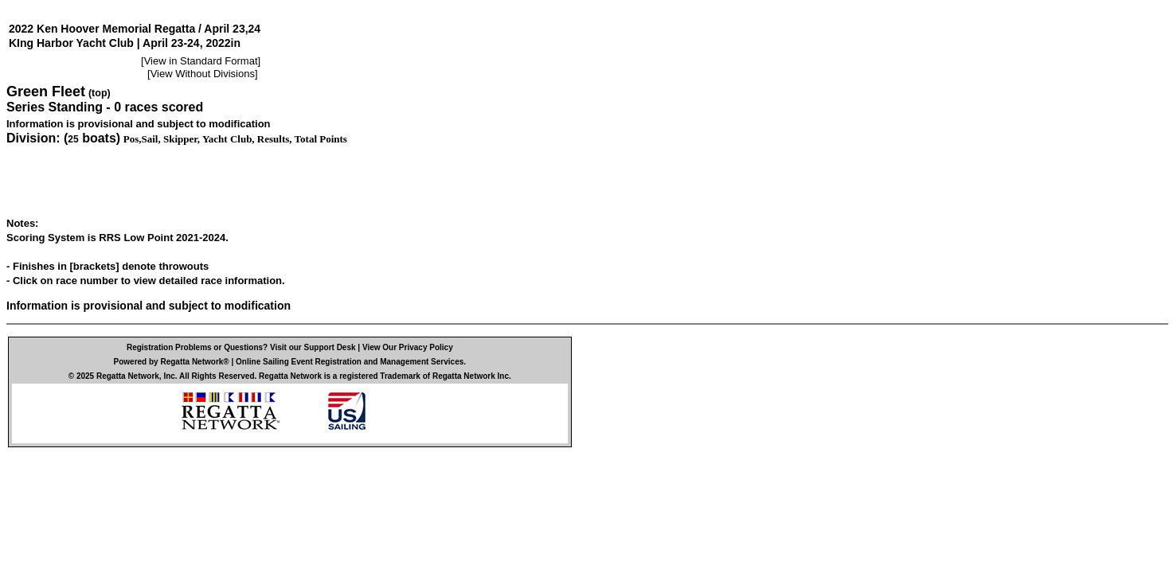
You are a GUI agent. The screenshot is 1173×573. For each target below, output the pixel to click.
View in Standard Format (201, 61)
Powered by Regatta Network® (171, 361)
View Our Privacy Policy (407, 347)
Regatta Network (127, 376)
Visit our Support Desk (313, 347)
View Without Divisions (203, 74)
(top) (99, 93)
